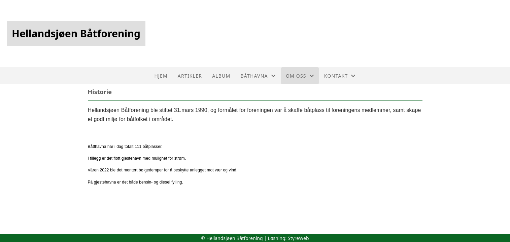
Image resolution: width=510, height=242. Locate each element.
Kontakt (340, 76)
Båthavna (257, 76)
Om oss (300, 76)
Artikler (190, 76)
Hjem (160, 76)
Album (221, 76)
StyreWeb (298, 238)
